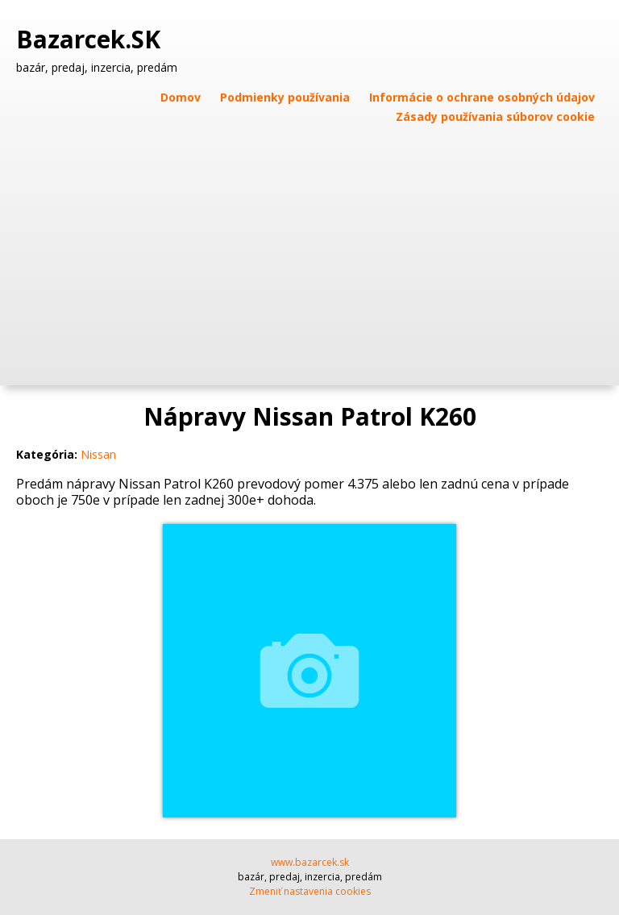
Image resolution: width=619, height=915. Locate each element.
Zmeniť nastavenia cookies (310, 891)
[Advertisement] (309, 248)
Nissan (98, 454)
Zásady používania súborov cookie (495, 116)
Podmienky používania (285, 97)
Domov (180, 97)
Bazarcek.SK (91, 39)
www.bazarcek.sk (310, 862)
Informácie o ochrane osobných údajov (482, 97)
